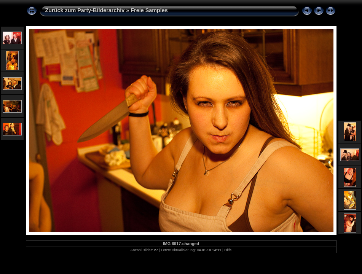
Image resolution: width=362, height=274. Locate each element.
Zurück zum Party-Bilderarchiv (85, 10)
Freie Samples (149, 10)
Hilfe (227, 250)
